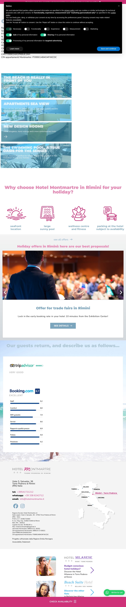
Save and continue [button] (108, 49)
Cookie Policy (48, 593)
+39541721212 (25, 449)
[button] (4, 250)
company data (5, 594)
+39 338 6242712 (34, 453)
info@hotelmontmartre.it (32, 456)
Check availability (60, 601)
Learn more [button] (14, 49)
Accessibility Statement (21, 500)
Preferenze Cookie (63, 593)
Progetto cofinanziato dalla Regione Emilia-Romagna (32, 497)
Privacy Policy (34, 593)
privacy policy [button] (69, 10)
